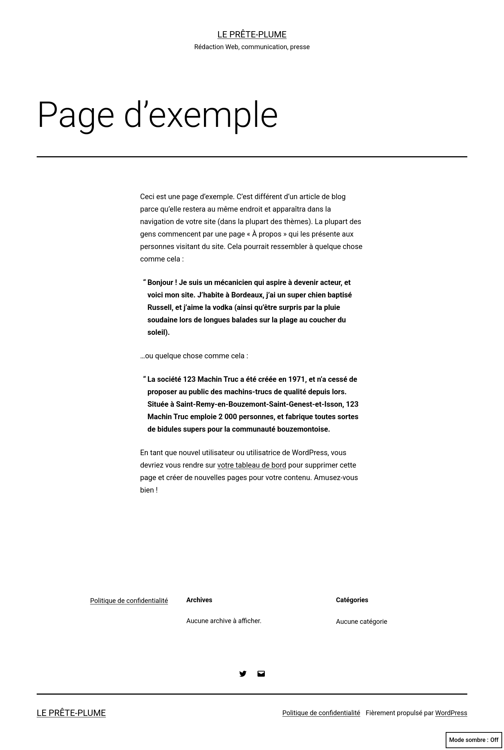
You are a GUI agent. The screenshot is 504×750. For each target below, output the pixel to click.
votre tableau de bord (252, 465)
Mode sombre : (473, 740)
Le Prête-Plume (252, 34)
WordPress (451, 713)
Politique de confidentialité (129, 600)
